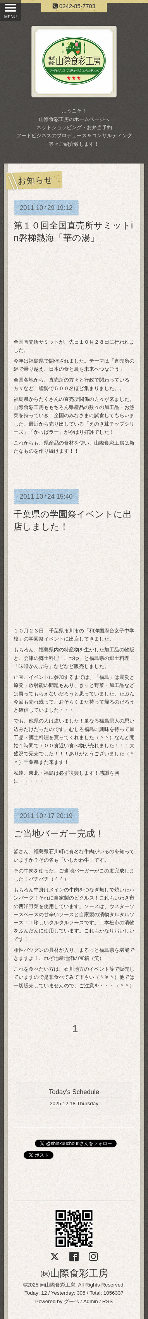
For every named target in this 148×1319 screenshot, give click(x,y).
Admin (90, 1301)
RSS (107, 1301)
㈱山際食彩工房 (74, 1273)
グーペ (71, 1301)
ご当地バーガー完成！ (59, 833)
